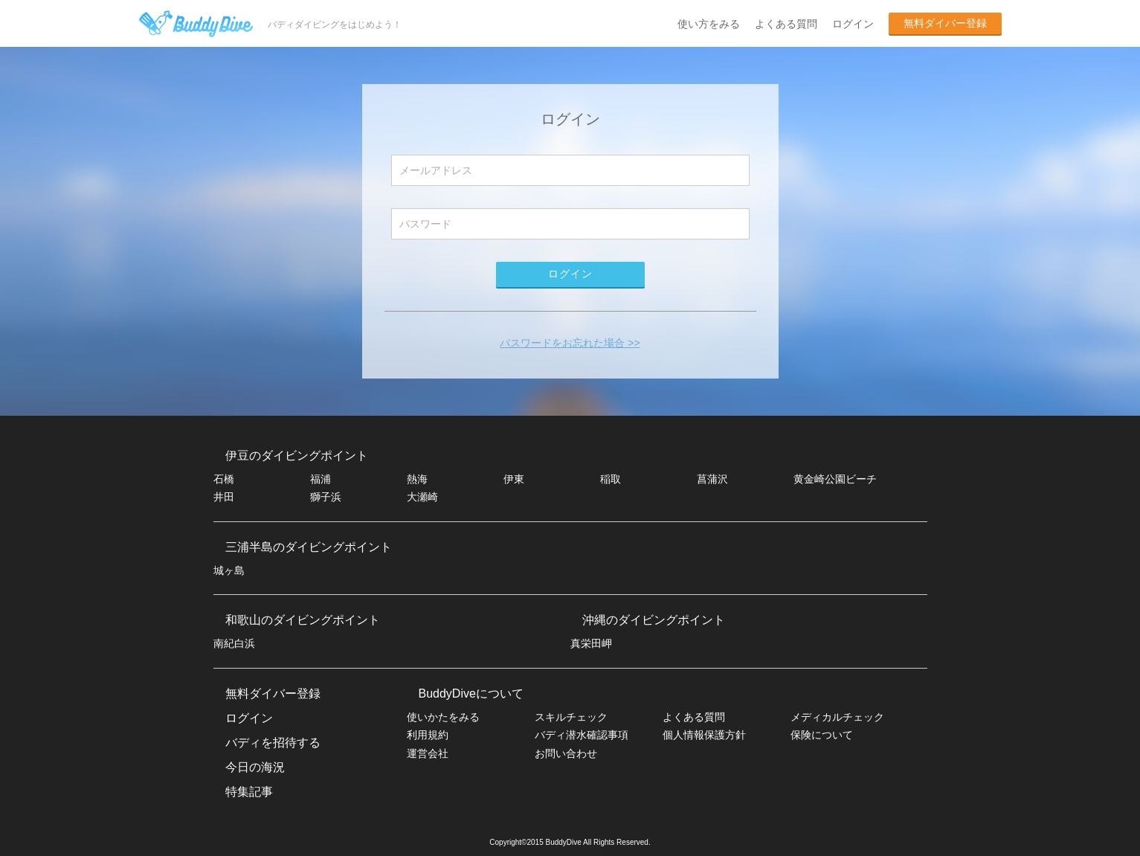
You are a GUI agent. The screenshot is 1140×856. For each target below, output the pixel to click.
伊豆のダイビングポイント (296, 455)
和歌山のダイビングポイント (302, 620)
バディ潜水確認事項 (581, 735)
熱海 (417, 479)
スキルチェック (571, 717)
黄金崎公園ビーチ (835, 479)
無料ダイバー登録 (945, 23)
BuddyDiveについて (471, 693)
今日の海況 (255, 767)
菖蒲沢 (712, 479)
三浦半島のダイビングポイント (308, 547)
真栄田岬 (591, 643)
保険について (821, 735)
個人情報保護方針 (704, 735)
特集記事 (249, 791)
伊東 (513, 479)
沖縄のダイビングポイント (653, 620)
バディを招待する (273, 742)
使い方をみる (708, 24)
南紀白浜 (234, 643)
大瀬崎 (422, 497)
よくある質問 (786, 24)
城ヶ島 (229, 570)
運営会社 (427, 753)
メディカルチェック (837, 717)
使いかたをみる (443, 717)
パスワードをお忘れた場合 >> (570, 343)
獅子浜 (325, 497)
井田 (223, 497)
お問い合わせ (566, 753)
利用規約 (427, 735)
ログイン (853, 24)
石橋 (223, 479)
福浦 (320, 479)
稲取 (610, 479)
